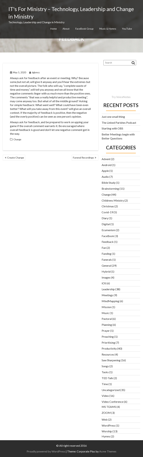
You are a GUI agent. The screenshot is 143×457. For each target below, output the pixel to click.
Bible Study (108, 182)
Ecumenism (108, 230)
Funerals (107, 259)
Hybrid (106, 271)
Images (106, 277)
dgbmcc (34, 72)
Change (17, 139)
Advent (106, 159)
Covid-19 (107, 212)
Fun (104, 247)
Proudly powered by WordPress (46, 451)
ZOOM (106, 412)
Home (53, 28)
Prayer (106, 330)
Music (105, 313)
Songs (105, 366)
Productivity (109, 348)
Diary (105, 218)
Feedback (108, 241)
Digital (106, 224)
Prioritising (108, 342)
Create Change (15, 157)
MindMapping (110, 301)
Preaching (108, 336)
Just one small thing (113, 116)
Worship (107, 431)
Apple (105, 170)
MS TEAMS (109, 406)
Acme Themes (107, 451)
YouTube (127, 28)
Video (105, 395)
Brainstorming (110, 188)
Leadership (108, 289)
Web (105, 419)
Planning (107, 324)
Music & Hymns (107, 28)
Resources (108, 354)
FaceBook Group (84, 28)
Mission (106, 307)
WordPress (108, 425)
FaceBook (108, 236)
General (106, 265)
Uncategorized (111, 390)
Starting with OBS (112, 128)
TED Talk (107, 378)
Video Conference (112, 401)
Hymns (106, 436)
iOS (104, 283)
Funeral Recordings (83, 157)
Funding (106, 253)
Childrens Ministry (113, 200)
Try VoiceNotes (121, 97)
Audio (105, 176)
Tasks (105, 372)
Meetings (107, 295)
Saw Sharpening (111, 360)
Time (105, 384)
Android (106, 165)
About (66, 28)
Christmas (108, 206)
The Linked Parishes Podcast (119, 122)
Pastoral (107, 318)
